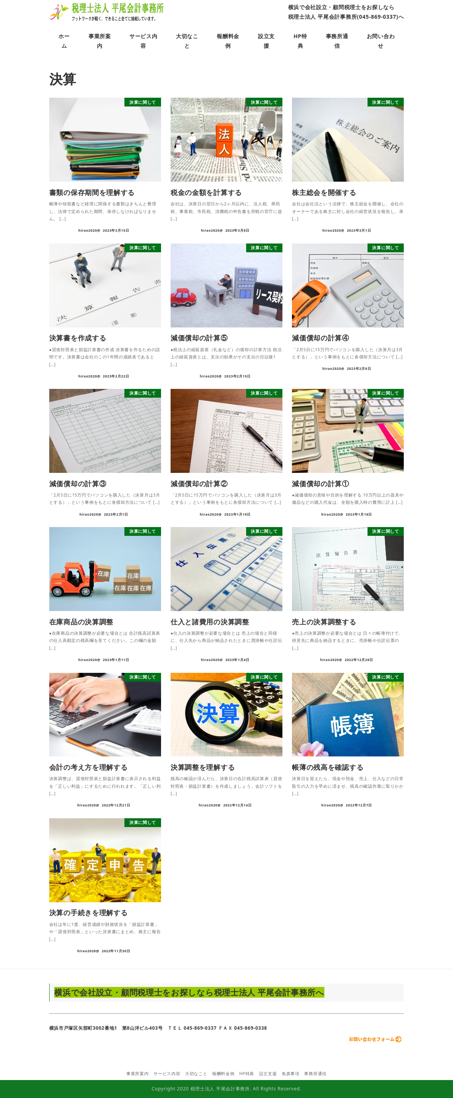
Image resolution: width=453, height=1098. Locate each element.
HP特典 (246, 1073)
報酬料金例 (223, 1073)
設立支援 (268, 1073)
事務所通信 (315, 1073)
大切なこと (196, 1073)
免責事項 (291, 1073)
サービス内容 (166, 1073)
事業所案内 (137, 1073)
